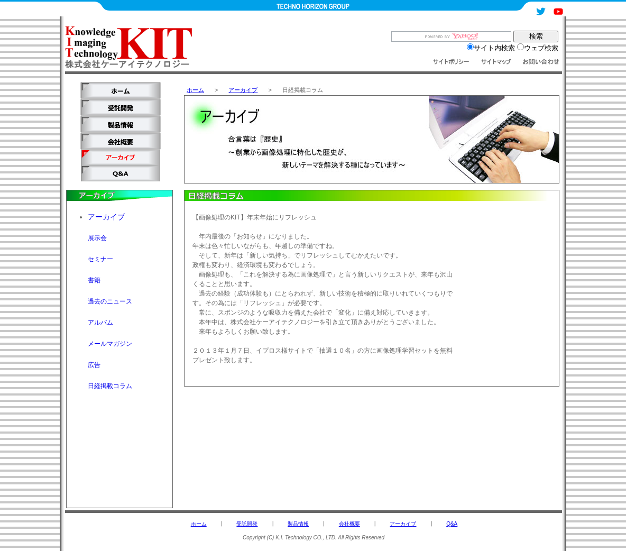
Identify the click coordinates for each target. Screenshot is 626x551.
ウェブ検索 (537, 48)
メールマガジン (110, 343)
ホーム (195, 90)
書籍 (94, 280)
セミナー (100, 259)
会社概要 (349, 524)
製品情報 (298, 524)
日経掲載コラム (110, 386)
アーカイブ (242, 90)
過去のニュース (110, 301)
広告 (94, 365)
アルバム (100, 322)
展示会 (97, 238)
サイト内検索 (491, 48)
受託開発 (246, 524)
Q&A (451, 524)
